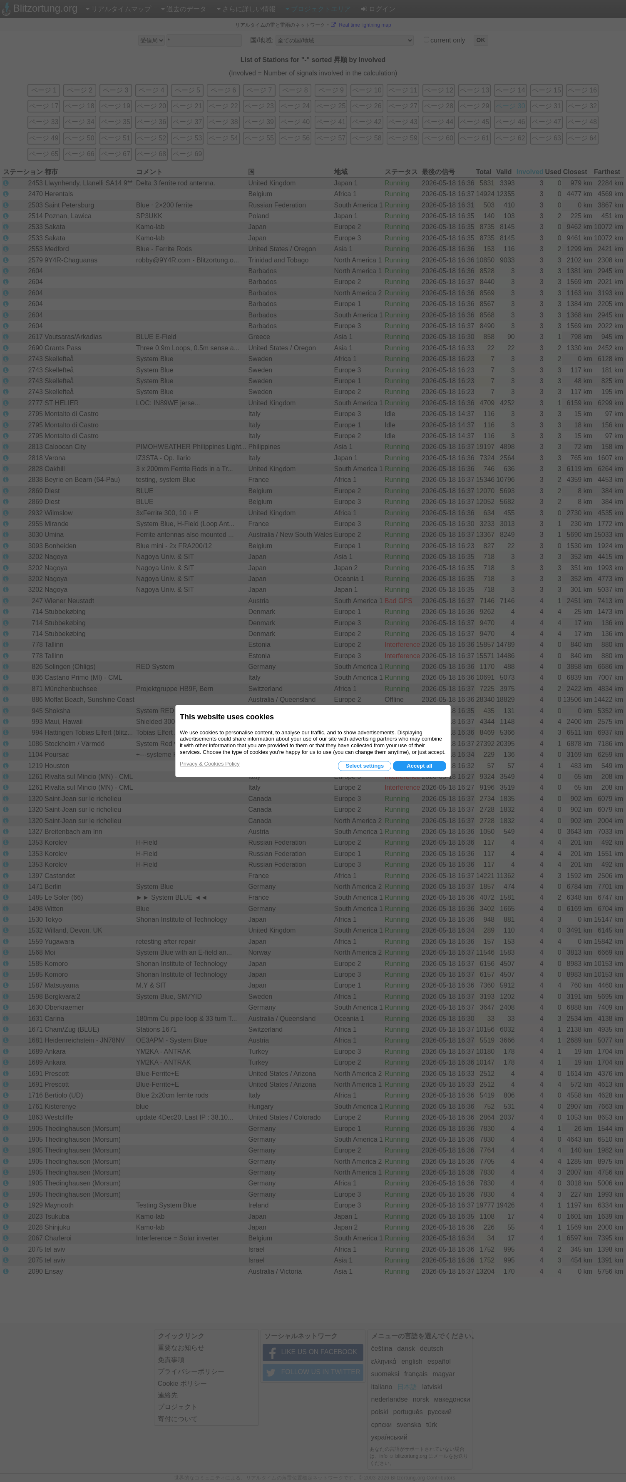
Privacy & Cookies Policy (210, 764)
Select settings (364, 766)
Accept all (419, 766)
